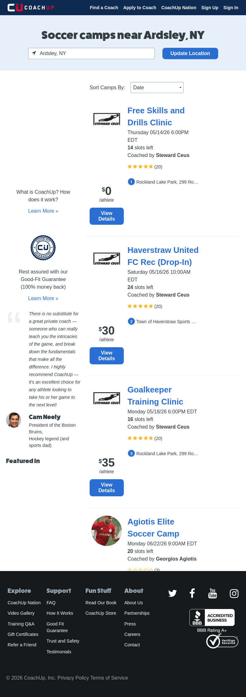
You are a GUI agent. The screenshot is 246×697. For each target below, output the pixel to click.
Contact (132, 644)
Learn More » (43, 211)
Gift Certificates (23, 634)
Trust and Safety (63, 641)
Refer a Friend (22, 644)
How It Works (60, 613)
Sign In (231, 7)
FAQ (51, 602)
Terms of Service (109, 678)
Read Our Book (101, 602)
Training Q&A (21, 623)
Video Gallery (21, 613)
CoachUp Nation (178, 7)
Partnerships (137, 613)
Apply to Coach (139, 7)
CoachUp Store (100, 613)
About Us (133, 602)
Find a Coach (104, 7)
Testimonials (59, 651)
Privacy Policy (73, 678)
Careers (132, 634)
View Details (106, 216)
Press (130, 623)
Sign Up (209, 7)
